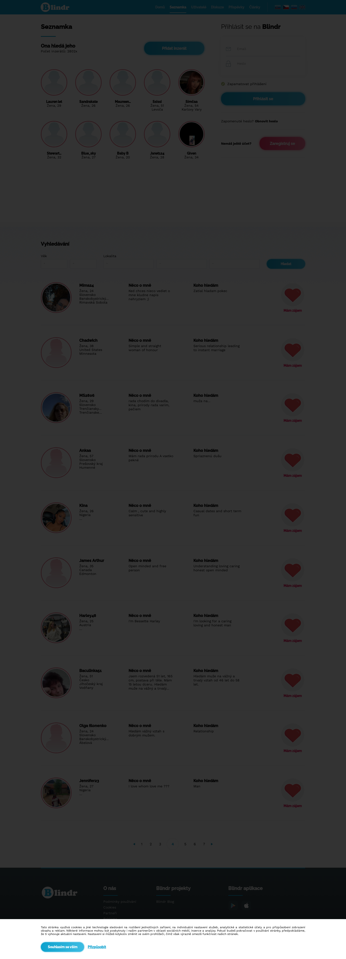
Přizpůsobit (97, 947)
